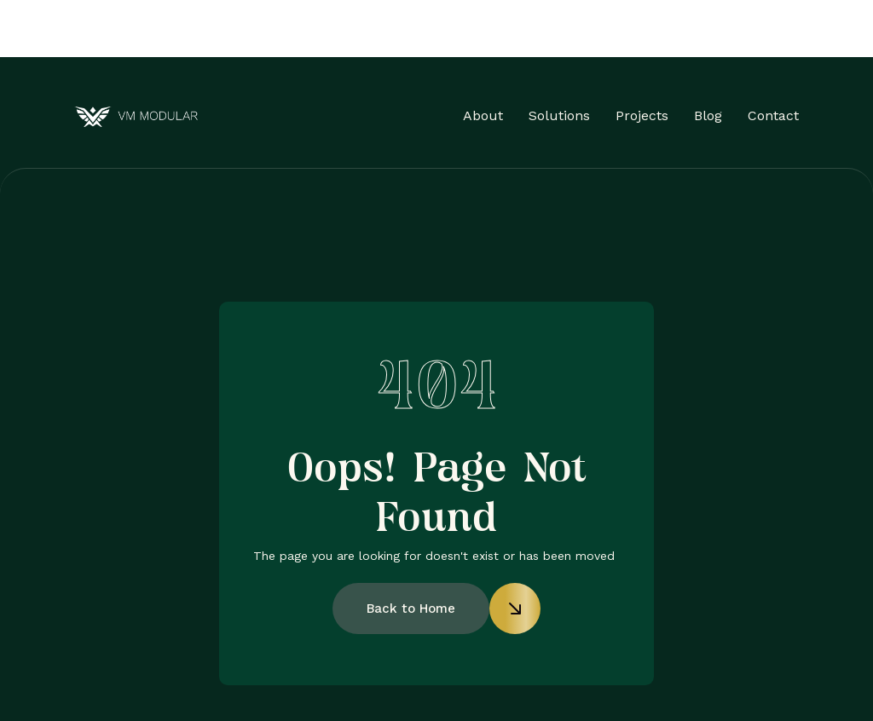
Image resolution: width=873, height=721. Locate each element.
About (483, 115)
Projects (642, 115)
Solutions (559, 115)
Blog (708, 115)
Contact (773, 115)
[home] (136, 117)
